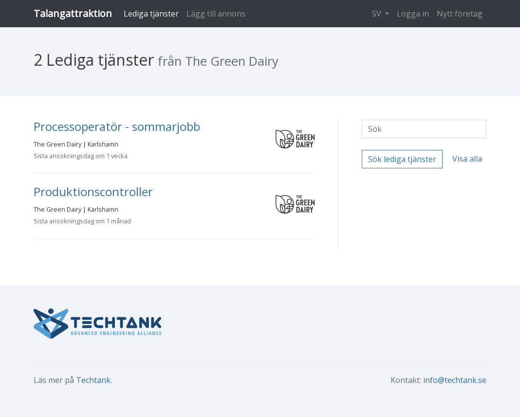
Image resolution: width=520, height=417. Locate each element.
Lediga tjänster (151, 13)
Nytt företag (460, 13)
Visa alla (467, 158)
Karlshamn (103, 144)
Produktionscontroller (93, 191)
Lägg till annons (215, 13)
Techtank (93, 380)
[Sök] (424, 129)
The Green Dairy (57, 144)
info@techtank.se (454, 380)
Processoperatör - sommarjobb (117, 126)
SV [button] (377, 13)
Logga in (413, 13)
